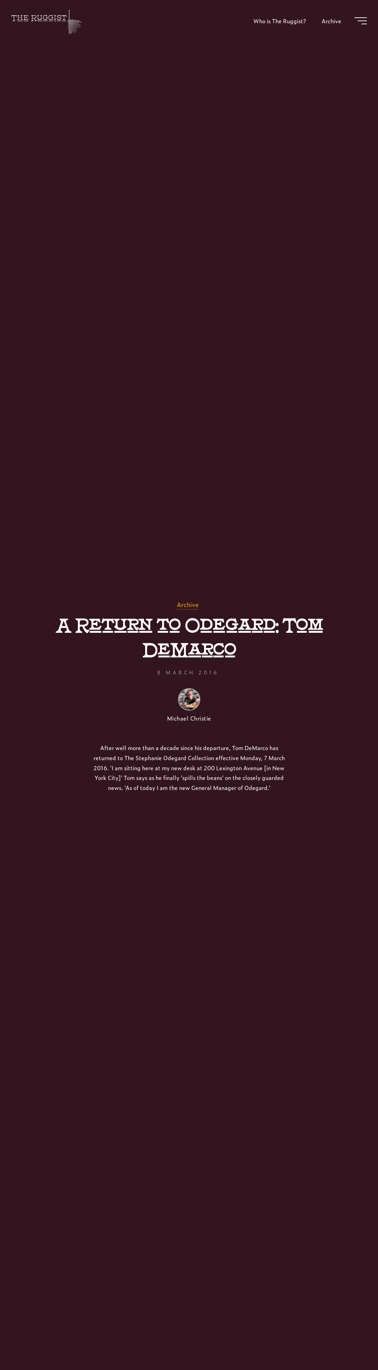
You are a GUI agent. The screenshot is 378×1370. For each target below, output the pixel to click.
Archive (188, 604)
